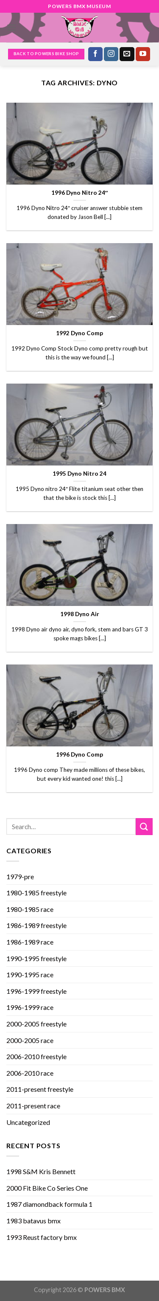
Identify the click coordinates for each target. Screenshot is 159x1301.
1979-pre (20, 876)
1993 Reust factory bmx (41, 1237)
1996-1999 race (29, 1007)
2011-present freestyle (39, 1089)
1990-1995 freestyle (36, 958)
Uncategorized (28, 1122)
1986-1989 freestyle (36, 925)
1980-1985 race (29, 909)
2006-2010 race (29, 1073)
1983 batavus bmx (33, 1221)
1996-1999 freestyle (36, 991)
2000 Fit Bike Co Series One (47, 1188)
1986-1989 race (29, 942)
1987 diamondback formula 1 (49, 1204)
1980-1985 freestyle (36, 893)
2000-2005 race (29, 1040)
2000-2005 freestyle (36, 1024)
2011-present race (33, 1106)
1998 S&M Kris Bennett (40, 1171)
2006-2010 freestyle (36, 1056)
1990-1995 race (29, 974)
